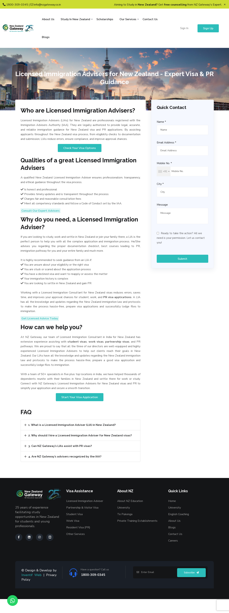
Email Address (166, 142)
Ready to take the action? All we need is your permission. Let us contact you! (181, 237)
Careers (173, 555)
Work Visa (72, 535)
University (123, 522)
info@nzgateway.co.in (45, 5)
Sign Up (208, 28)
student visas (77, 355)
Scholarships (104, 19)
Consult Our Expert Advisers (40, 221)
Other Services (75, 548)
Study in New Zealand (75, 19)
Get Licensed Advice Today (39, 331)
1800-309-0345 (15, 5)
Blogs (46, 37)
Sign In (184, 28)
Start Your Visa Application (79, 410)
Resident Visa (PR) (78, 541)
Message (162, 204)
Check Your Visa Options (79, 157)
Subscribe (191, 586)
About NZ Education (130, 515)
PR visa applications (117, 310)
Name (161, 122)
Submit (182, 259)
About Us (48, 19)
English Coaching (178, 528)
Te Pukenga (124, 528)
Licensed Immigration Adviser (84, 515)
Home (172, 515)
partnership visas (117, 355)
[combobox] (163, 171)
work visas (96, 355)
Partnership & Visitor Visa (82, 522)
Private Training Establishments (137, 535)
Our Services (128, 19)
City (160, 184)
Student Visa (74, 528)
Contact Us (150, 19)
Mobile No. (164, 163)
